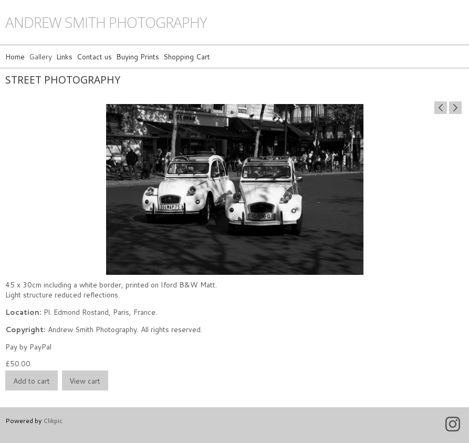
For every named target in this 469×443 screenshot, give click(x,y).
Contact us (94, 56)
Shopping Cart (186, 56)
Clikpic (52, 420)
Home (15, 56)
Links (64, 56)
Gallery (40, 56)
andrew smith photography (106, 22)
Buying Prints (137, 56)
